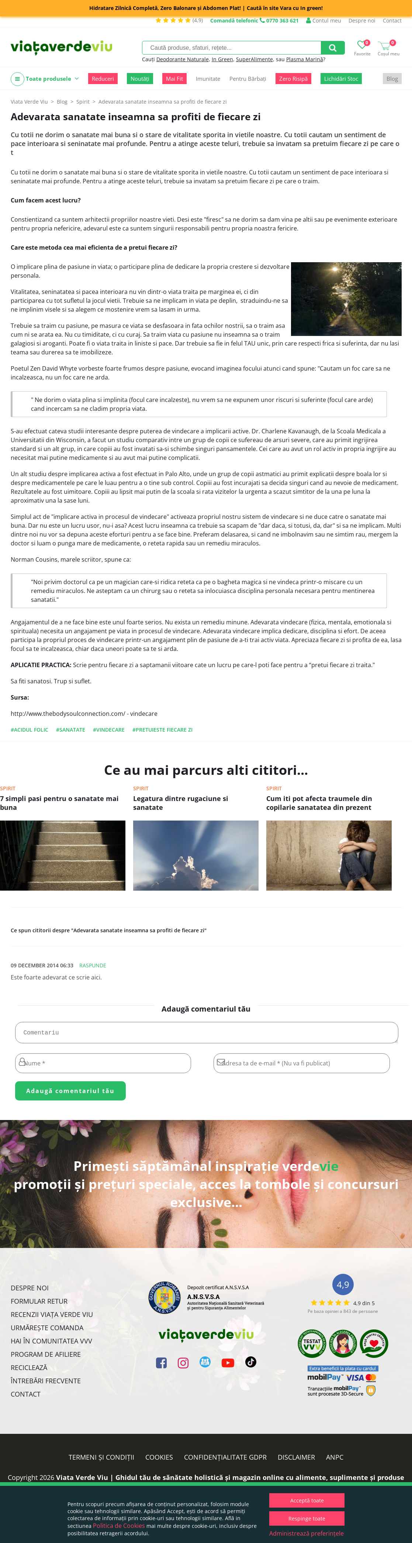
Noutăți (140, 78)
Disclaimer (296, 1460)
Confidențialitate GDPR (225, 1460)
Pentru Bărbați (247, 78)
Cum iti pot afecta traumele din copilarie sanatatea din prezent (319, 803)
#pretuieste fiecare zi (162, 729)
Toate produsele (45, 79)
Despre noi (362, 20)
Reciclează (29, 1370)
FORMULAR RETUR (39, 1304)
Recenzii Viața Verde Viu (52, 1317)
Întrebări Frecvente (46, 1383)
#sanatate (70, 729)
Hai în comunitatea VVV (51, 1343)
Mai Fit (174, 78)
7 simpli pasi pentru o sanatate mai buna (59, 803)
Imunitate (208, 78)
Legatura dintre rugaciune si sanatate (180, 803)
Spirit (7, 788)
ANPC (334, 1460)
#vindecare (109, 729)
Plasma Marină (304, 59)
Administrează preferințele (306, 1533)
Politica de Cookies (119, 1526)
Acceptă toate (307, 1500)
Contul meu (323, 20)
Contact (392, 20)
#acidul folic (29, 729)
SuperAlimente (254, 59)
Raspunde (92, 965)
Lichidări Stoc (341, 78)
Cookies (159, 1460)
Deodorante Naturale (182, 59)
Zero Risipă (293, 78)
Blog (392, 78)
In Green (222, 59)
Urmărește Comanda (47, 1330)
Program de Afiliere (46, 1357)
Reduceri (103, 78)
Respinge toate (306, 1518)
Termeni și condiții (101, 1460)
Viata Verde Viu (29, 101)
